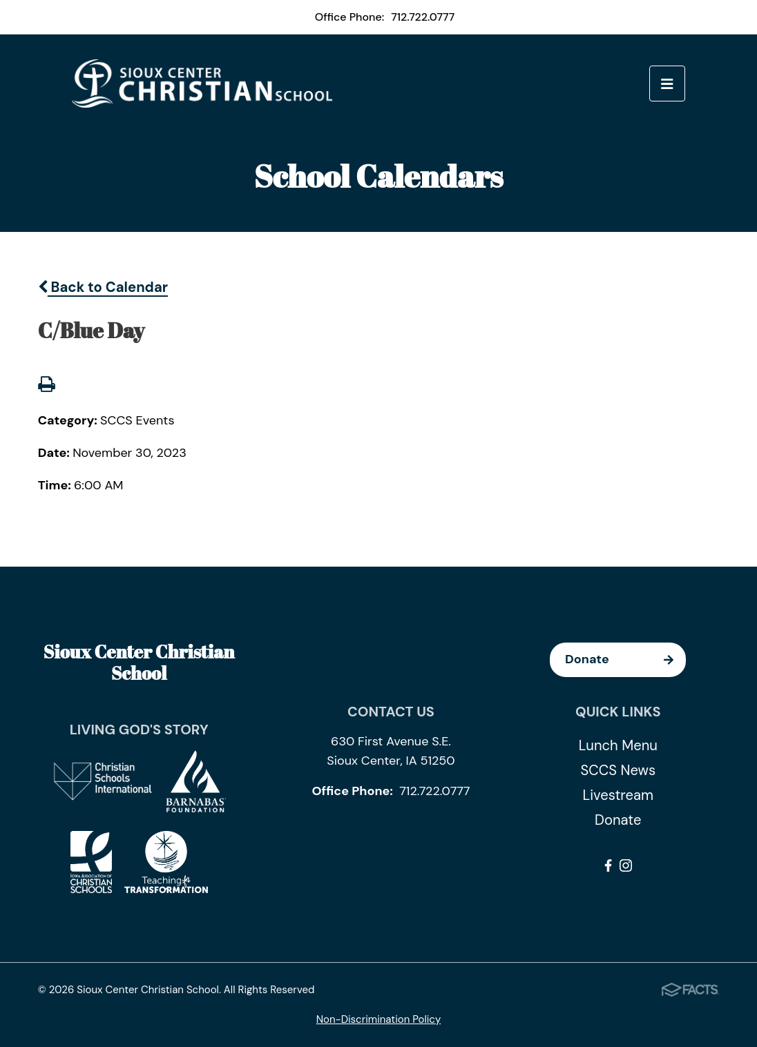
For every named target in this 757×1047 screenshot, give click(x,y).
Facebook (608, 865)
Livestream (618, 795)
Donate (625, 660)
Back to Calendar (103, 287)
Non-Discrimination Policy (378, 1019)
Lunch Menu (618, 745)
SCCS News (617, 770)
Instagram (626, 865)
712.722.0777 (422, 17)
